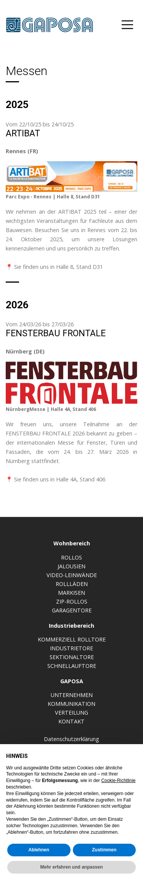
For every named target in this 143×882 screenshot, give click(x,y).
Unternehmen (72, 695)
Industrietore (71, 648)
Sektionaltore (72, 657)
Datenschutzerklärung (71, 739)
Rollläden (72, 583)
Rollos (71, 557)
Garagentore (72, 610)
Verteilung (71, 712)
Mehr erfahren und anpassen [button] (71, 867)
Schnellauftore (71, 665)
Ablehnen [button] (38, 850)
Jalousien (71, 566)
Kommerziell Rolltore (72, 639)
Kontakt (71, 721)
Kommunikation (71, 703)
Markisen (71, 592)
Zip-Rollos (71, 601)
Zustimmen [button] (104, 850)
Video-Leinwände (72, 575)
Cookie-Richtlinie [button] (118, 780)
